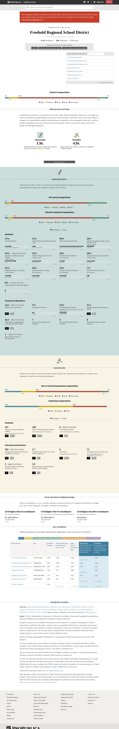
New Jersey (65, 27)
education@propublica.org (52, 665)
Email (7, 516)
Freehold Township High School (77, 65)
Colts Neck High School (74, 58)
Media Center (39, 704)
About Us (37, 688)
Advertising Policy (40, 707)
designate (40, 497)
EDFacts (74, 604)
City (35, 538)
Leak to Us (92, 688)
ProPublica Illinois (13, 691)
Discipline (101, 543)
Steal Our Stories (94, 691)
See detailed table (105, 83)
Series (8, 701)
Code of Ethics (39, 710)
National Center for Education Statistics (42, 601)
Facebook (64, 698)
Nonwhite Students (50, 539)
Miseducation (29, 2)
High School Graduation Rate (74, 541)
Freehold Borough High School (77, 61)
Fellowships (45, 698)
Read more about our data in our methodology (38, 676)
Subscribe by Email (68, 688)
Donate (108, 2)
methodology (90, 606)
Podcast (64, 704)
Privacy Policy (39, 713)
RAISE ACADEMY (73, 79)
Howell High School (73, 68)
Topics (8, 698)
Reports (36, 701)
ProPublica (10, 688)
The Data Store (12, 695)
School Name (16, 538)
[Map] (34, 67)
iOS (62, 701)
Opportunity (86, 543)
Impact (8, 710)
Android (70, 701)
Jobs (35, 698)
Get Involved (11, 707)
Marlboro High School (74, 75)
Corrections (10, 713)
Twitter (63, 695)
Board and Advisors (41, 691)
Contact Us (92, 695)
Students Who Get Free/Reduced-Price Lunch (62, 540)
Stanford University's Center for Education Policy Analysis (47, 604)
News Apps (10, 704)
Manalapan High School (75, 72)
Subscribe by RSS (67, 691)
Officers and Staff (40, 695)
